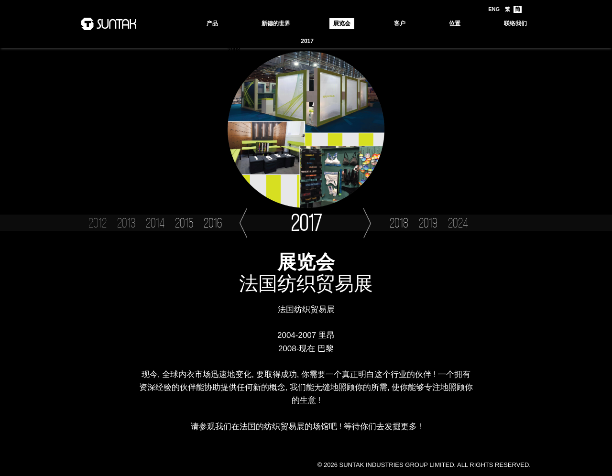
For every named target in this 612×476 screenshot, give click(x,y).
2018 (282, 41)
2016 (331, 41)
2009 (503, 41)
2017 (307, 41)
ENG (494, 9)
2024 (234, 41)
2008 (234, 49)
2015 (356, 41)
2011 (454, 41)
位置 (454, 23)
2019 (258, 41)
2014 (380, 41)
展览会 (341, 23)
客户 (399, 23)
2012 (429, 41)
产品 (212, 23)
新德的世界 (276, 23)
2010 (478, 41)
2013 (405, 41)
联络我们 (515, 23)
